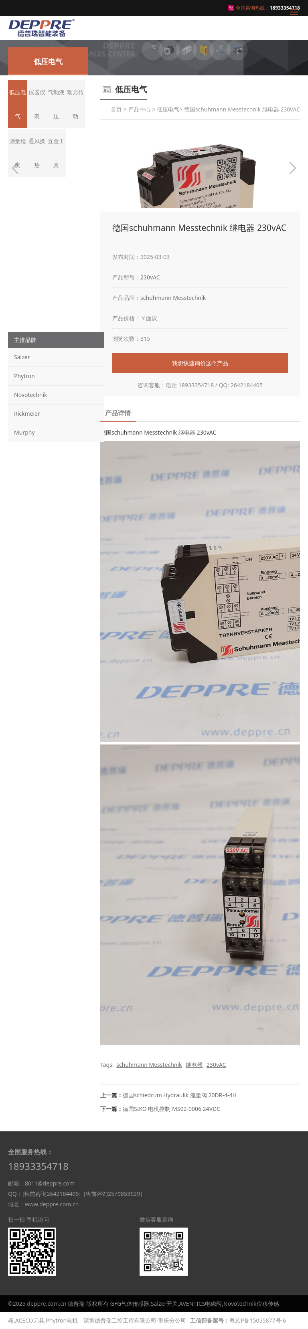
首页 (116, 109)
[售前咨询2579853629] (112, 1194)
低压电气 (168, 109)
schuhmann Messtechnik (173, 297)
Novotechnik (30, 394)
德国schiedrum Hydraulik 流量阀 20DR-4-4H (180, 1095)
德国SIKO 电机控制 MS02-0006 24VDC (171, 1109)
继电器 (186, 432)
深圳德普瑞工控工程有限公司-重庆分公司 (134, 1320)
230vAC (150, 277)
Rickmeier (27, 413)
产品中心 (139, 109)
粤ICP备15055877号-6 (257, 1320)
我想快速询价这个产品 (200, 363)
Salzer (22, 357)
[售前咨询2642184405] (51, 1194)
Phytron (24, 376)
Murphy (24, 432)
